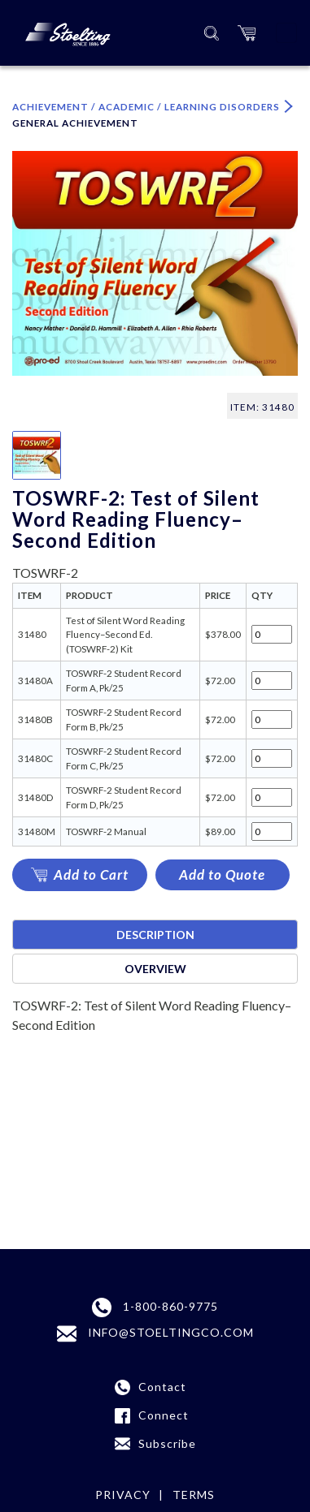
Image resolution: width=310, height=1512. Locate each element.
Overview (155, 969)
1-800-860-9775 (155, 1307)
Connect (163, 1415)
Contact (162, 1387)
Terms (193, 1494)
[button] (246, 33)
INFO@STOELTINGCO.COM (155, 1333)
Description (155, 934)
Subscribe (167, 1443)
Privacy (123, 1494)
